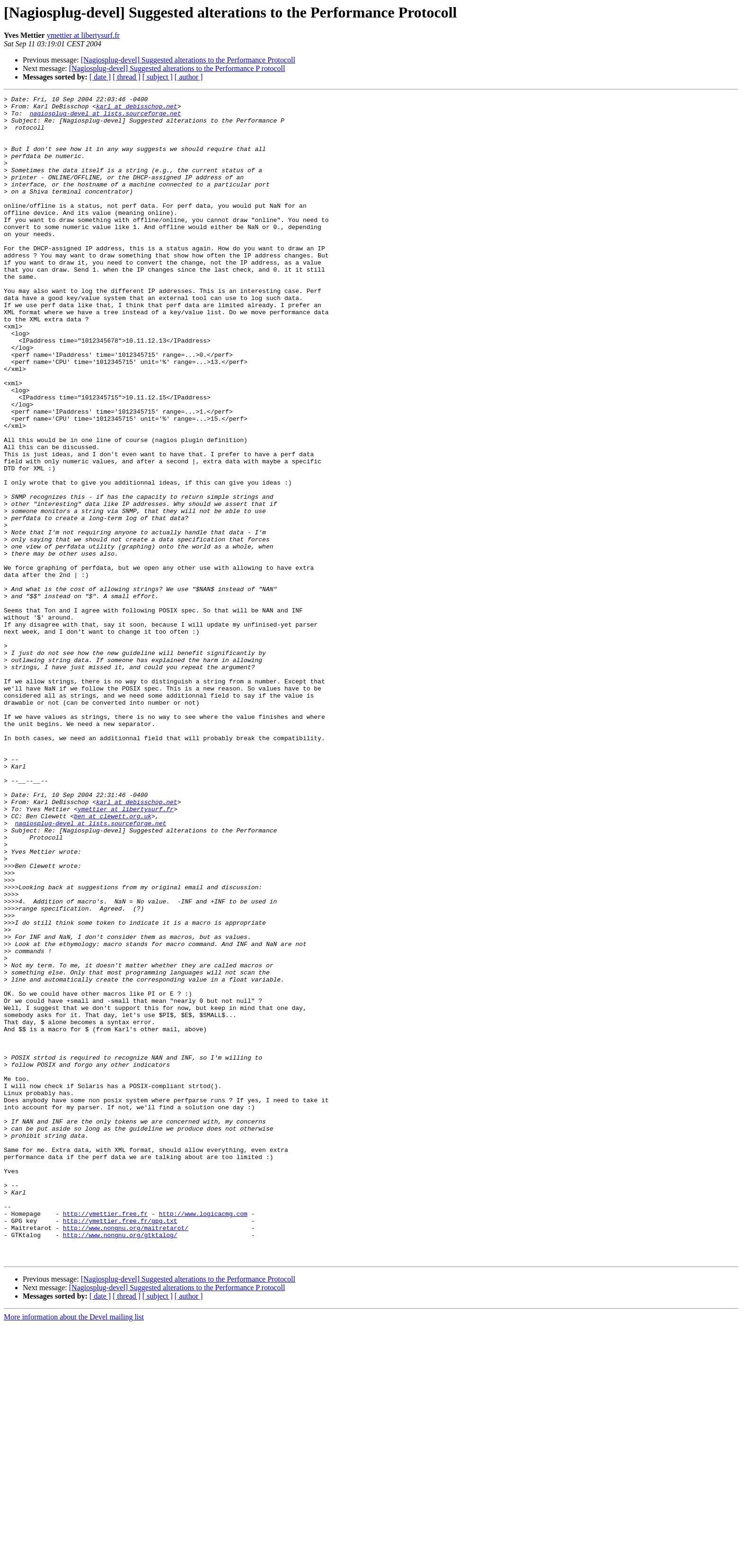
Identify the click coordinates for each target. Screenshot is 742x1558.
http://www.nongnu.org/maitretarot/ (125, 1455)
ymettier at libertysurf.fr (83, 35)
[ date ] (100, 77)
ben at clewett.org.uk (112, 960)
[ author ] (189, 77)
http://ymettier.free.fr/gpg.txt (120, 1446)
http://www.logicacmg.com (203, 1438)
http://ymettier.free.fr (105, 1438)
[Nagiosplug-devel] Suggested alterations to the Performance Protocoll (188, 60)
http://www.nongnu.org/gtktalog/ (120, 1463)
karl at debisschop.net (136, 109)
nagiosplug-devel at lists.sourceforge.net (105, 117)
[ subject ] (157, 77)
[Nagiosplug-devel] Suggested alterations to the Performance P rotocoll (177, 68)
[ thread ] (127, 77)
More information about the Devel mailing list (74, 1550)
